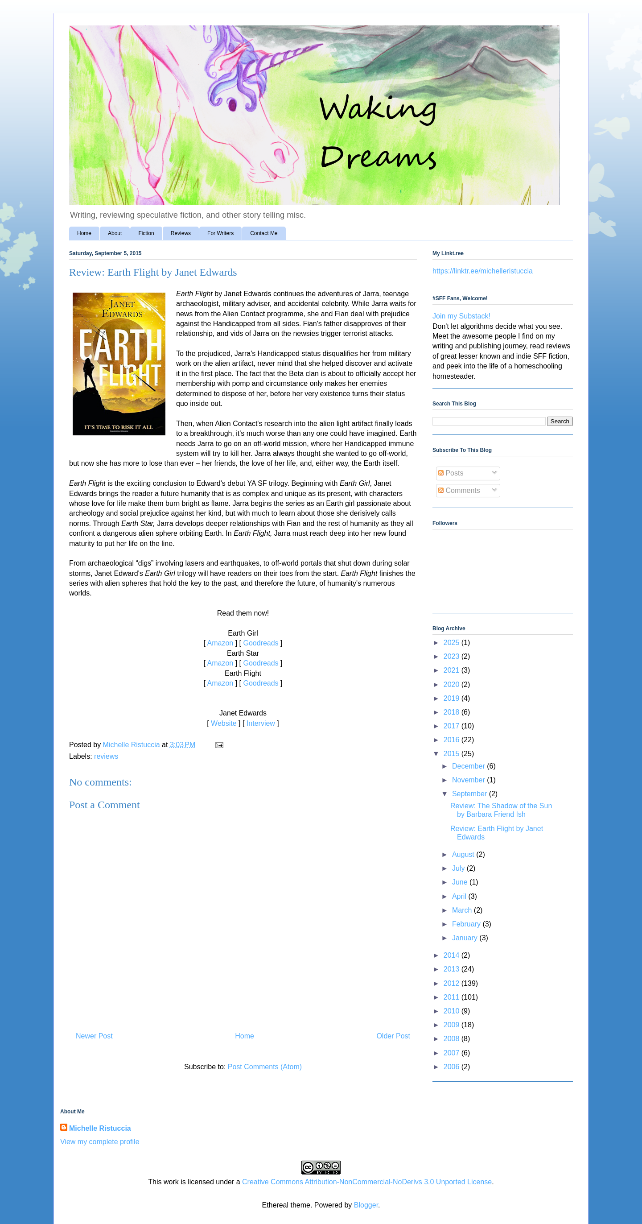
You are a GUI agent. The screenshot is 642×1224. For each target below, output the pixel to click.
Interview (261, 723)
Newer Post (94, 1036)
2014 (452, 955)
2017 (452, 726)
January (465, 938)
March (463, 910)
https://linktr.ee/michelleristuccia (482, 271)
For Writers (220, 233)
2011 (452, 997)
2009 (452, 1025)
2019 (452, 698)
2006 (452, 1067)
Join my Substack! (461, 316)
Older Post (393, 1036)
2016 (452, 740)
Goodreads (260, 643)
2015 (452, 753)
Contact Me (263, 233)
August (464, 854)
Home (84, 233)
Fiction (146, 233)
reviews (106, 756)
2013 (452, 969)
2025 (452, 642)
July (459, 868)
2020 (452, 684)
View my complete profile (100, 1141)
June (460, 882)
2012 (452, 983)
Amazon (220, 643)
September (470, 794)
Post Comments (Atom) (265, 1067)
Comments (459, 490)
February (467, 924)
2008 (452, 1038)
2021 (452, 670)
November (469, 780)
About (115, 233)
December (469, 766)
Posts (450, 473)
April (460, 896)
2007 (452, 1053)
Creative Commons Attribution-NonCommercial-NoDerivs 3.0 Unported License (367, 1182)
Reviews (181, 233)
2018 (452, 712)
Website (224, 723)
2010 (452, 1011)
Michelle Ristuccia (100, 1128)
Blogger (366, 1205)
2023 (452, 656)
